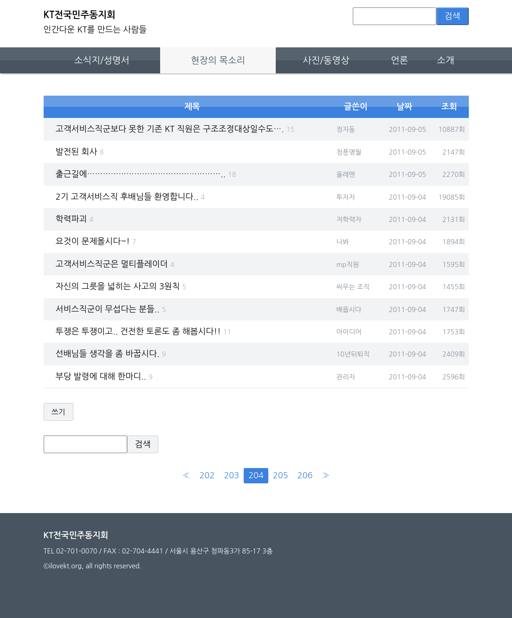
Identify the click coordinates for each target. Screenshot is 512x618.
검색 (452, 16)
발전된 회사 (80, 152)
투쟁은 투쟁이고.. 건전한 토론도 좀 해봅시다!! (143, 331)
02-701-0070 (76, 551)
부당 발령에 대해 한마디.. (104, 376)
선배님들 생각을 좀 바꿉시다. (111, 354)
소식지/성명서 (102, 60)
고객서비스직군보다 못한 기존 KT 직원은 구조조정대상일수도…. (175, 129)
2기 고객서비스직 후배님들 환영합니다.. (130, 197)
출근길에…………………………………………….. (146, 174)
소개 (445, 60)
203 (231, 475)
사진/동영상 (326, 60)
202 (207, 475)
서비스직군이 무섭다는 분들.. (111, 309)
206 (305, 475)
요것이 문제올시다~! (96, 241)
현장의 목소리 (218, 60)
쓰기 (58, 412)
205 (280, 475)
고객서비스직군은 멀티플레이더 (115, 264)
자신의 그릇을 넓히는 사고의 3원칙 (121, 286)
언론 (399, 60)
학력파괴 (74, 219)
